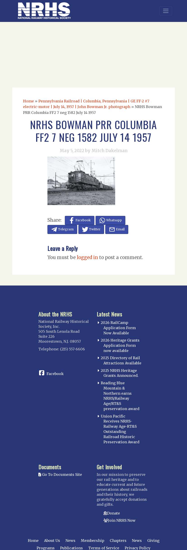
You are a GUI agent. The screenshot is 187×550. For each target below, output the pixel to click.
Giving (153, 540)
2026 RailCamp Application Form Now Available (118, 327)
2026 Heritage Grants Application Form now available (120, 345)
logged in (87, 257)
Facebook (55, 373)
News (70, 540)
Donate (113, 513)
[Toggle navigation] (165, 10)
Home (28, 101)
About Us (52, 540)
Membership (92, 540)
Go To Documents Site (60, 474)
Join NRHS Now (122, 520)
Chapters (118, 540)
